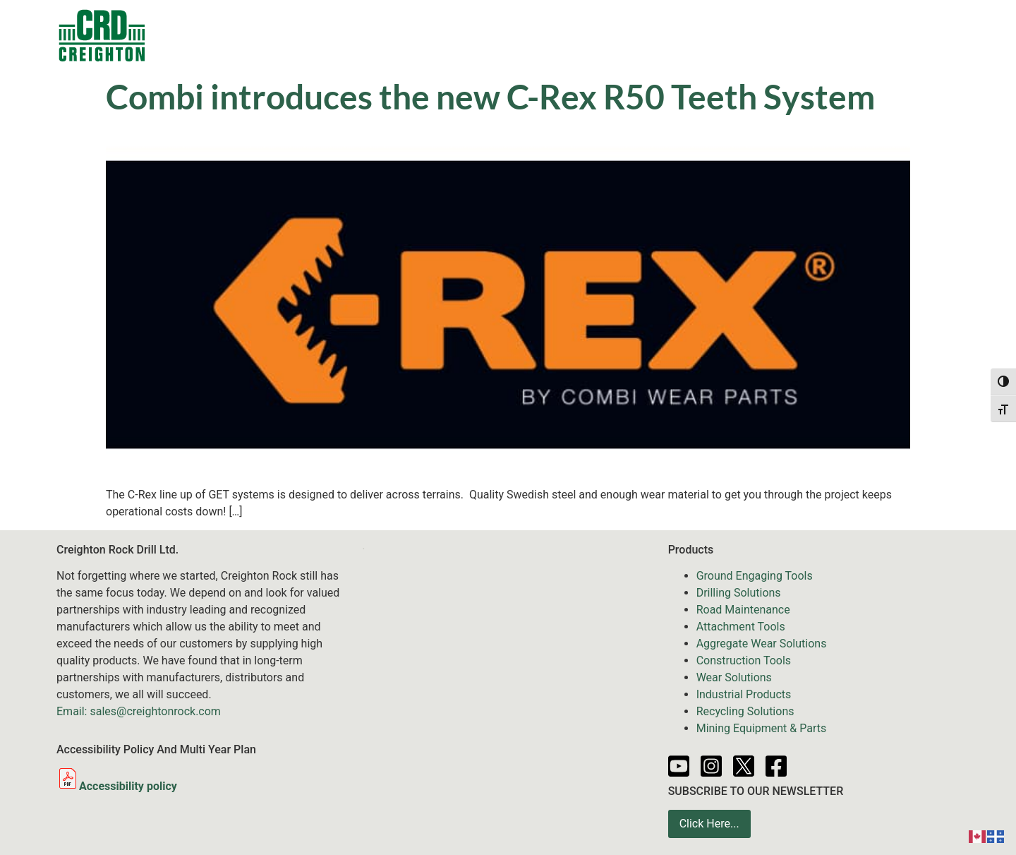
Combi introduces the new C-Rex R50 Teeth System (490, 96)
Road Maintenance (743, 609)
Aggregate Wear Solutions (761, 643)
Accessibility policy (116, 786)
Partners (784, 35)
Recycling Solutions (745, 711)
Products (335, 35)
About (848, 35)
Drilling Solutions (738, 592)
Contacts (255, 35)
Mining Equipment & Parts (761, 728)
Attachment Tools (740, 626)
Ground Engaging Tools (754, 575)
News (639, 35)
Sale (405, 35)
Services (568, 35)
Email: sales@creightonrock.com (138, 711)
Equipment (478, 35)
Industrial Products (744, 694)
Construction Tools (743, 660)
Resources (708, 35)
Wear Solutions (734, 677)
